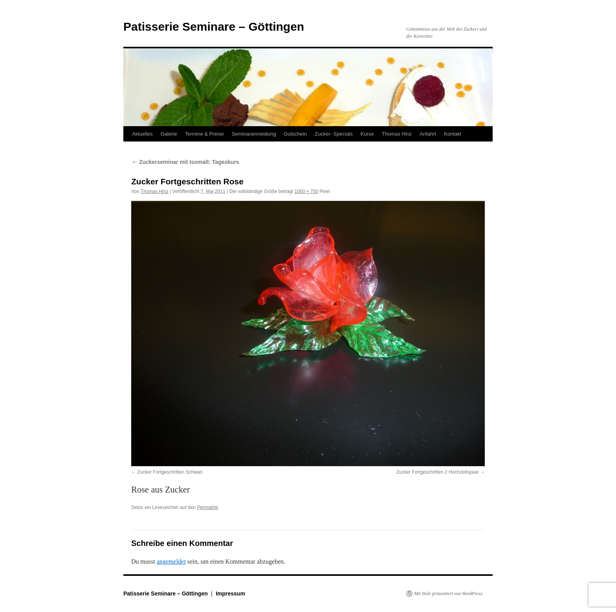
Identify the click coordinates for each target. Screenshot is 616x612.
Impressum (230, 593)
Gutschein (295, 134)
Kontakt (452, 134)
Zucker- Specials (334, 134)
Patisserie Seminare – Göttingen (213, 26)
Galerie (169, 134)
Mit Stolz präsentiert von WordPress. (448, 593)
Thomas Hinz (397, 134)
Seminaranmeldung (254, 134)
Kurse (367, 134)
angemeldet (171, 561)
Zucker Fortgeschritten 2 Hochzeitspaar (437, 472)
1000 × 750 (306, 191)
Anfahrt (428, 134)
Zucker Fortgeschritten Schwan (169, 472)
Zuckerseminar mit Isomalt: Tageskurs (185, 162)
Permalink (207, 507)
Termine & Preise (204, 134)
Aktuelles (142, 134)
